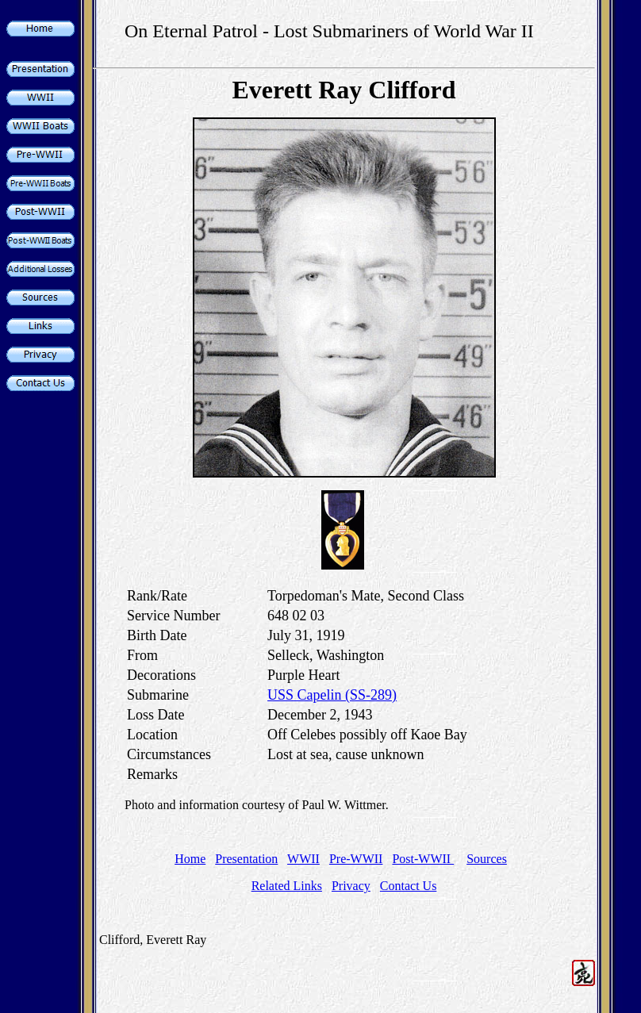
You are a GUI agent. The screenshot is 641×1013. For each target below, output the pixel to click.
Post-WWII (423, 858)
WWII (303, 858)
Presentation (246, 858)
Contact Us (408, 885)
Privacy (351, 885)
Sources (486, 858)
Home (190, 858)
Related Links (286, 885)
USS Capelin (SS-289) (332, 695)
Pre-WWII (356, 858)
